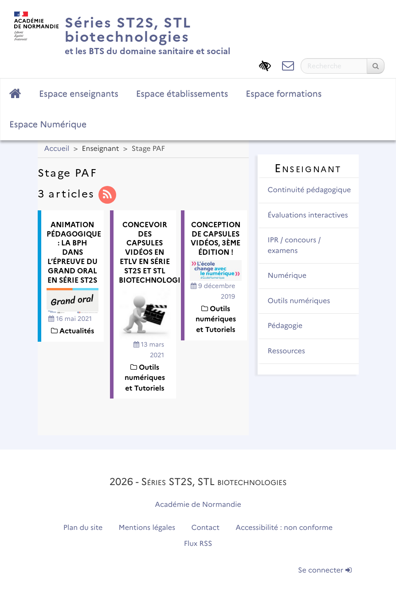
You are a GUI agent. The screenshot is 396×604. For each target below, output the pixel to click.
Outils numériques (299, 301)
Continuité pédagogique (309, 190)
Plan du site (82, 528)
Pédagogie (285, 326)
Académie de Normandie (198, 505)
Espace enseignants (78, 93)
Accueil (57, 149)
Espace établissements (182, 93)
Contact (205, 528)
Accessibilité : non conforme (284, 528)
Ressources (286, 351)
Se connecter (324, 570)
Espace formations (284, 93)
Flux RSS (198, 544)
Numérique (287, 276)
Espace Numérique (47, 124)
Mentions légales (147, 528)
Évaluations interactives (308, 215)
